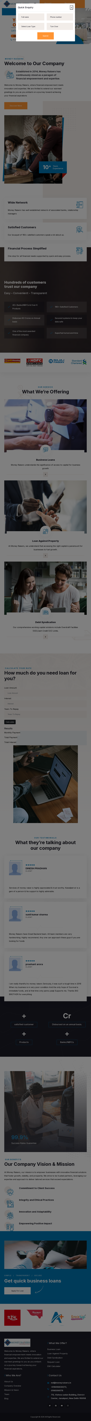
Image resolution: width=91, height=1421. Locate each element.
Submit (45, 36)
